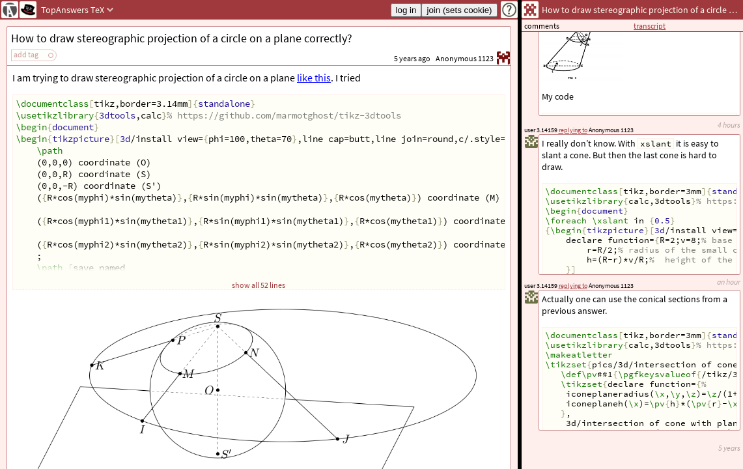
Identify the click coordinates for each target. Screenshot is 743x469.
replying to (573, 285)
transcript (650, 26)
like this (314, 77)
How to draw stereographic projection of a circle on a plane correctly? (181, 38)
